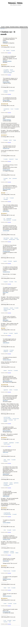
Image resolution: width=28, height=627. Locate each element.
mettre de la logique (8, 72)
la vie (5, 620)
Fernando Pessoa (6, 251)
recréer (14, 530)
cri (4, 197)
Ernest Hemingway (7, 430)
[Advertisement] (9, 15)
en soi (12, 109)
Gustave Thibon (6, 82)
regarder (15, 261)
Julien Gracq (5, 452)
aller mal (5, 333)
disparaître (6, 482)
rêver (16, 281)
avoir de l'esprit (7, 417)
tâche (18, 239)
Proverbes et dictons (14, 26)
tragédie (5, 421)
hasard (11, 69)
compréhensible (7, 513)
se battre (17, 442)
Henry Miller (5, 292)
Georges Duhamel (6, 522)
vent (10, 621)
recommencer (6, 485)
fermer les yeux (7, 570)
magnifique (11, 442)
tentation (5, 461)
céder (5, 459)
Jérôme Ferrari (6, 474)
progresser (6, 351)
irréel (9, 587)
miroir (10, 140)
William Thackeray (7, 119)
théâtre (17, 552)
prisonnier (15, 178)
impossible (6, 350)
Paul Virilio (5, 41)
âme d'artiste (6, 238)
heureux (16, 238)
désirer (10, 389)
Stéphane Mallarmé (7, 359)
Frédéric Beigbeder (7, 579)
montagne (6, 199)
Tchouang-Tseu (6, 148)
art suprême (6, 69)
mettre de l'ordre (7, 309)
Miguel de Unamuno (7, 61)
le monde (13, 50)
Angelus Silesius (6, 169)
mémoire (11, 484)
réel (15, 420)
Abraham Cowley (6, 539)
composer (6, 90)
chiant (5, 587)
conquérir (6, 281)
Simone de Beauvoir (7, 596)
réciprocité (11, 159)
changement (6, 551)
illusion (7, 50)
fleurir (8, 459)
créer (5, 530)
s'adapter (5, 310)
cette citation (9, 52)
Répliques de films (23, 26)
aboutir (5, 370)
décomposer (11, 90)
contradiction (6, 109)
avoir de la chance (7, 418)
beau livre (10, 370)
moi (4, 110)
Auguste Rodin (6, 211)
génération (16, 482)
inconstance (6, 552)
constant (12, 551)
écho (7, 197)
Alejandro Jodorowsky (7, 381)
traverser (5, 621)
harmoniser (6, 308)
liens (10, 178)
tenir (5, 179)
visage (14, 140)
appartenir (6, 389)
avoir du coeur (16, 418)
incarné (11, 308)
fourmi (11, 482)
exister (5, 603)
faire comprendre (7, 220)
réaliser (11, 351)
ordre (13, 309)
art (4, 50)
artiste (11, 238)
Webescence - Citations (15, 3)
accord (5, 261)
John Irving (5, 400)
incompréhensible (7, 514)
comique (5, 420)
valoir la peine (7, 444)
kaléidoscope (6, 71)
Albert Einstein (6, 496)
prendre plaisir (12, 239)
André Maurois (6, 342)
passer (14, 620)
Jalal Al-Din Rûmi (6, 189)
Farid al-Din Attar (6, 611)
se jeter (14, 603)
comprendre (8, 218)
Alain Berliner (6, 561)
